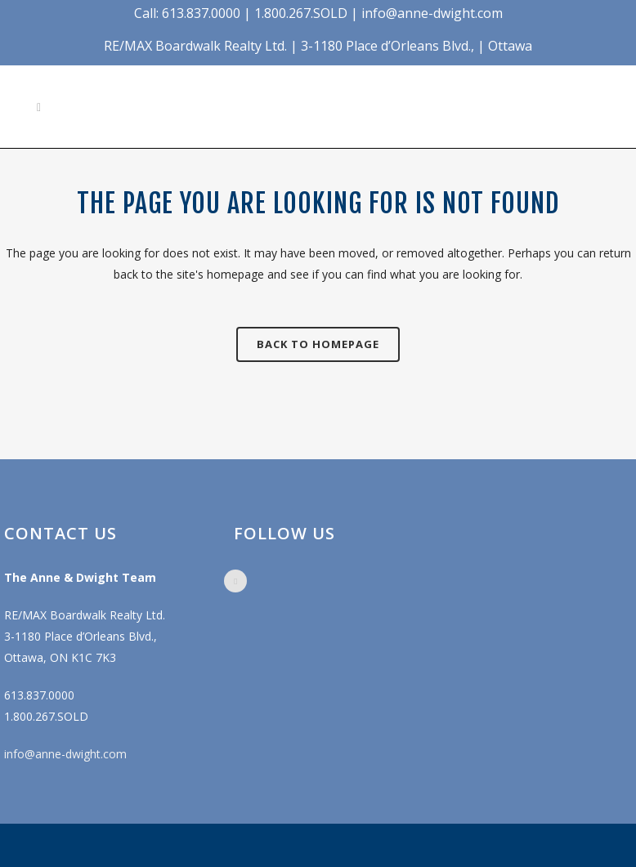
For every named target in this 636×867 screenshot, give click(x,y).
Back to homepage (318, 344)
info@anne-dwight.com (65, 754)
